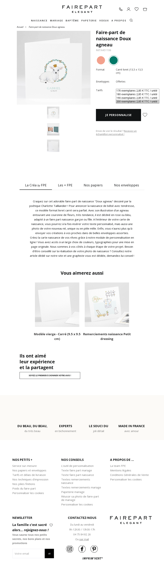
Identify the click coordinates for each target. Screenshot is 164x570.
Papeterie (89, 20)
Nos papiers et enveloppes (29, 470)
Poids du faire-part (24, 488)
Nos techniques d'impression (30, 479)
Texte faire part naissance (77, 475)
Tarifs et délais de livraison (29, 475)
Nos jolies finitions (23, 484)
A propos (119, 20)
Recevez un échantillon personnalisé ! (116, 132)
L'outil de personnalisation (77, 466)
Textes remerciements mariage (81, 487)
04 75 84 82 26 (82, 534)
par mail (84, 539)
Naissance (39, 20)
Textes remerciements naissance (75, 481)
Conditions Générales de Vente (129, 475)
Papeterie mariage (73, 492)
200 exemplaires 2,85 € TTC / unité (137, 101)
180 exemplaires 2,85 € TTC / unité (137, 94)
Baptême (72, 20)
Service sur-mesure (24, 466)
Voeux (104, 20)
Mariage (56, 20)
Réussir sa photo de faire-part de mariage (80, 498)
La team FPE (118, 466)
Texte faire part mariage (76, 470)
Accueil (20, 26)
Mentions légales (120, 470)
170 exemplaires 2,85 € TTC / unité (137, 90)
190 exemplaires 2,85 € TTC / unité (137, 98)
